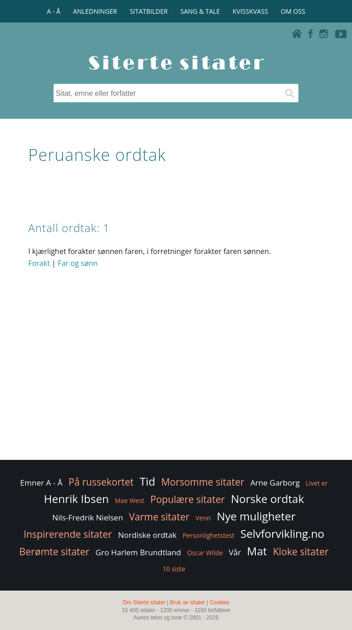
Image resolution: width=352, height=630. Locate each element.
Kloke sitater (300, 551)
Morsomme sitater (202, 481)
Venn (202, 518)
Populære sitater (187, 499)
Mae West (129, 500)
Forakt (39, 263)
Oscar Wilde (205, 552)
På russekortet (101, 481)
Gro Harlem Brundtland (138, 552)
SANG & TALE (200, 11)
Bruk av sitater (187, 602)
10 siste (174, 568)
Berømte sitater (54, 551)
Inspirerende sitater (67, 534)
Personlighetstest (208, 535)
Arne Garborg (275, 482)
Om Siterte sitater (143, 602)
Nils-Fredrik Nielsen (87, 517)
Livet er (317, 483)
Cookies (219, 602)
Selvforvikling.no (282, 533)
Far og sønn (78, 263)
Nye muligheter (256, 516)
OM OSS (292, 11)
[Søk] (289, 93)
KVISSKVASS (250, 11)
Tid (147, 481)
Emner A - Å (41, 482)
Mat (257, 550)
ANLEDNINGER (95, 11)
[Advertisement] (176, 385)
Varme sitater (159, 516)
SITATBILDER (149, 11)
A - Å (53, 11)
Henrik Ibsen (76, 498)
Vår (235, 552)
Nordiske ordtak (147, 535)
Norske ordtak (267, 498)
